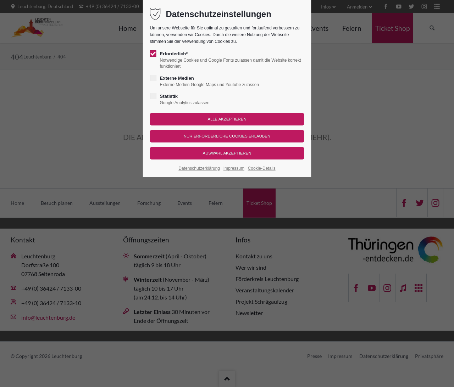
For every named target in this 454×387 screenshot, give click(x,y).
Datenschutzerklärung (199, 168)
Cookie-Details (262, 168)
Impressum (233, 168)
